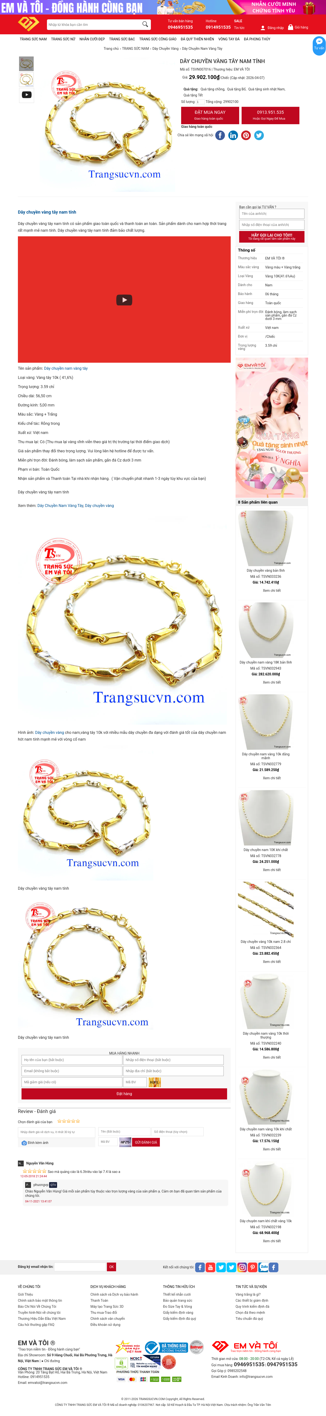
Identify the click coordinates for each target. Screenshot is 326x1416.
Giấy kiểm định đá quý (179, 1319)
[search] (146, 25)
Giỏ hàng (298, 27)
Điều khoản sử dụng (105, 1325)
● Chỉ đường (50, 1361)
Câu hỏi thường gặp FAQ (36, 1325)
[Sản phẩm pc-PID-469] (272, 428)
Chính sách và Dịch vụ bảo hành (114, 1294)
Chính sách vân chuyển (107, 1319)
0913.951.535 (270, 116)
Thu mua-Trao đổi (103, 1313)
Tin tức (239, 28)
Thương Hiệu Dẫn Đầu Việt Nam (42, 1319)
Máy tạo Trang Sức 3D (107, 1306)
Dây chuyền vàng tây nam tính (47, 212)
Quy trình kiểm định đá (252, 1306)
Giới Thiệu (25, 1294)
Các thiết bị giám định (252, 1300)
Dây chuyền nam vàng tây (66, 368)
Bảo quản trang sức (177, 1300)
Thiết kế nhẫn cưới (177, 1294)
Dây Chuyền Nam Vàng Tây (60, 505)
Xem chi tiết (272, 590)
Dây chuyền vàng (99, 505)
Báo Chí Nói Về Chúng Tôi (37, 1306)
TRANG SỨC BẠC (122, 39)
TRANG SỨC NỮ (63, 39)
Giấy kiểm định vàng (178, 1313)
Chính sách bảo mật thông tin (40, 1300)
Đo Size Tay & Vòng (177, 1306)
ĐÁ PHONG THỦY (257, 39)
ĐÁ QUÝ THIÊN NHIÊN (197, 39)
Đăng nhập (272, 28)
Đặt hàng (124, 1093)
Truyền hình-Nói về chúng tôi (39, 1313)
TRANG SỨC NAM (33, 39)
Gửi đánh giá (146, 1142)
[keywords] (91, 24)
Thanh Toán (99, 1300)
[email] (80, 1267)
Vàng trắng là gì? (248, 1294)
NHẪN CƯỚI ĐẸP (92, 39)
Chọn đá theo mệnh (250, 1313)
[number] (200, 102)
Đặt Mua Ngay (210, 116)
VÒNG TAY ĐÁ (229, 39)
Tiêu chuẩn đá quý (249, 1319)
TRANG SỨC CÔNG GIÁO (158, 39)
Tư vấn (319, 48)
